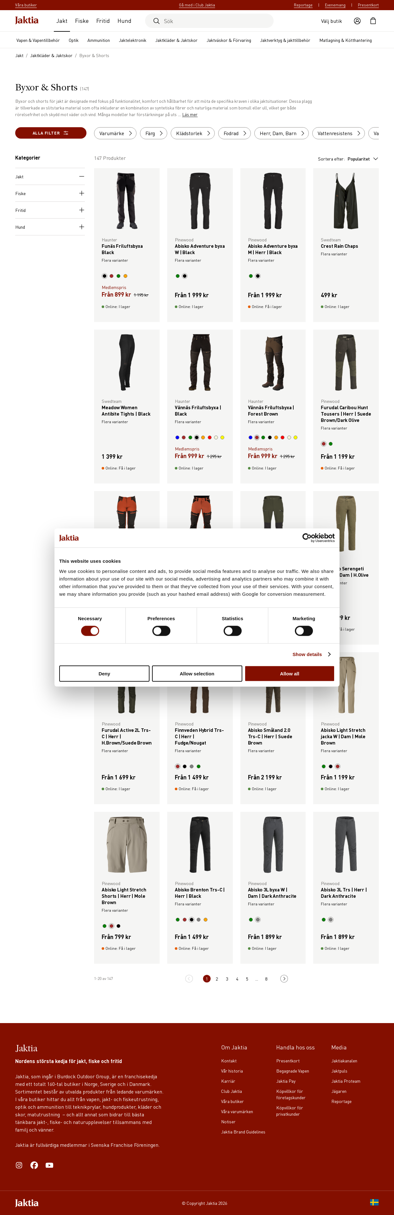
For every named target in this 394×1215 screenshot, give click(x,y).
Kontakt (229, 1060)
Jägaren (338, 1091)
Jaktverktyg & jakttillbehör (285, 40)
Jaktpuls (339, 1071)
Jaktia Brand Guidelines (243, 1131)
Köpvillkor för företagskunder (291, 1094)
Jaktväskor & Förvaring (229, 40)
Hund (124, 20)
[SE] (374, 1203)
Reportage (303, 5)
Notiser (228, 1121)
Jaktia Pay (286, 1081)
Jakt (61, 20)
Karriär (228, 1081)
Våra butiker (232, 1101)
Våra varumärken (237, 1111)
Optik (74, 40)
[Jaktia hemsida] (27, 20)
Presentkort (368, 5)
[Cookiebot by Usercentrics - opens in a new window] (307, 538)
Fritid (103, 20)
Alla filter (51, 133)
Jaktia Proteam (345, 1081)
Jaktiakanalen (344, 1060)
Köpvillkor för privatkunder (289, 1111)
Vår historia (232, 1071)
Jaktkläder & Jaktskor (176, 40)
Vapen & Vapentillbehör (38, 40)
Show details (307, 654)
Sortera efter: (348, 158)
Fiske (82, 20)
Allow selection (197, 673)
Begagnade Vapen (292, 1071)
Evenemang (335, 5)
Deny (104, 673)
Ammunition (98, 40)
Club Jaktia (231, 1091)
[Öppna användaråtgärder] (357, 20)
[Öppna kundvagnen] (373, 21)
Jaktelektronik (132, 40)
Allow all (289, 673)
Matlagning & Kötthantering (345, 40)
